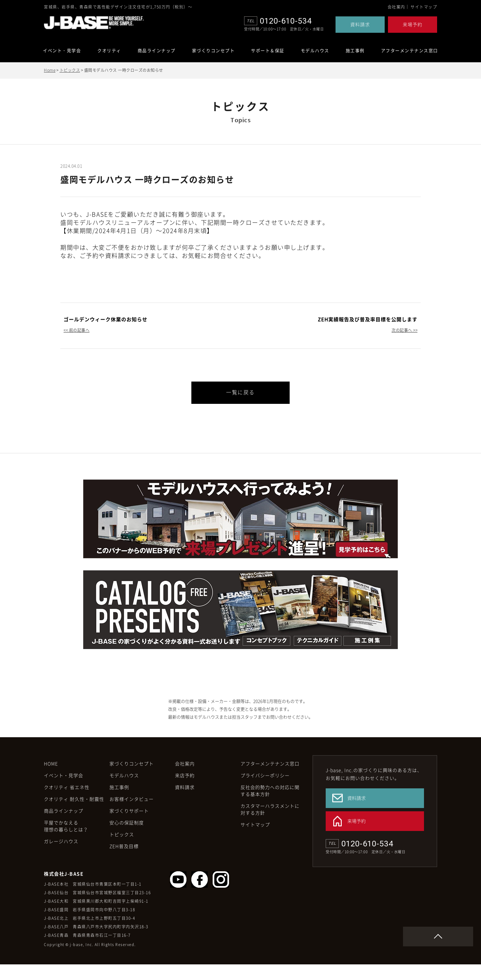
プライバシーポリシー (265, 778)
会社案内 (396, 7)
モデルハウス (124, 778)
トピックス (70, 70)
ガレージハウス (61, 843)
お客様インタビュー (131, 801)
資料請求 (360, 24)
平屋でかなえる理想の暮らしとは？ (66, 828)
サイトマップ (424, 7)
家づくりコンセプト (131, 766)
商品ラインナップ (157, 50)
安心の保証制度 (126, 825)
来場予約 (412, 24)
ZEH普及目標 (124, 848)
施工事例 (355, 50)
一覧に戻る (240, 393)
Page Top (463, 939)
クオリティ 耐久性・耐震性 (74, 801)
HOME (51, 766)
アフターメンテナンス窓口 (409, 50)
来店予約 (185, 778)
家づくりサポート (129, 813)
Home (49, 70)
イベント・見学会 (62, 50)
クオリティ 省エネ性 (66, 789)
